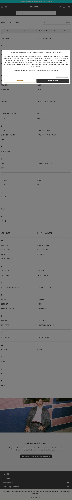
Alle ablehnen (19, 80)
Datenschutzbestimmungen (49, 70)
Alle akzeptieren (52, 80)
